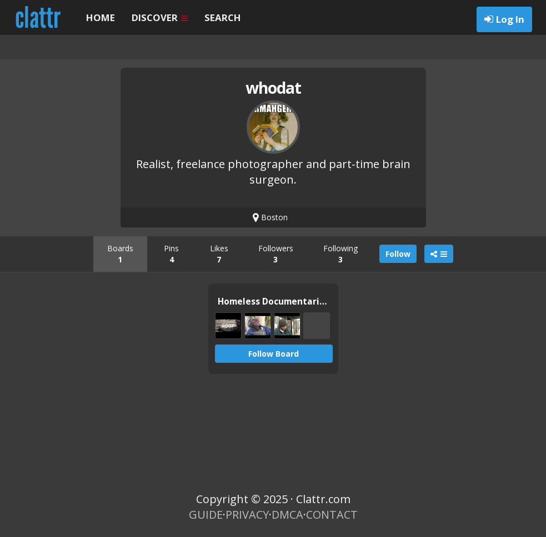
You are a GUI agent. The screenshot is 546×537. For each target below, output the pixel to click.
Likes (219, 254)
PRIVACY (247, 514)
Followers (275, 254)
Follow (397, 254)
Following (340, 254)
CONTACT (332, 514)
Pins (171, 254)
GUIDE (206, 514)
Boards (120, 254)
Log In (510, 19)
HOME (100, 17)
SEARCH (222, 17)
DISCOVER (160, 17)
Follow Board (273, 353)
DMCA (287, 514)
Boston (270, 217)
